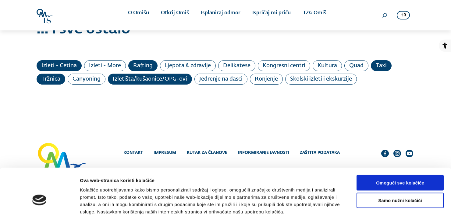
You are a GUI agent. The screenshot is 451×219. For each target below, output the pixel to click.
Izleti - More (105, 65)
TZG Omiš (309, 15)
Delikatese (236, 65)
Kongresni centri (284, 65)
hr (403, 15)
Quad (356, 65)
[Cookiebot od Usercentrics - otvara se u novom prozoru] (39, 207)
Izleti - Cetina (59, 65)
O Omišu (140, 15)
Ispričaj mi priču (268, 15)
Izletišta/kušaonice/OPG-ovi (150, 79)
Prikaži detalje (315, 207)
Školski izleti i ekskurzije (321, 79)
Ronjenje (266, 79)
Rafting (143, 65)
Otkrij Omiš (175, 15)
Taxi (381, 65)
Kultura (327, 65)
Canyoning (87, 79)
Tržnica (50, 79)
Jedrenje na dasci (221, 79)
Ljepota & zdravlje (188, 65)
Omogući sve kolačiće (400, 153)
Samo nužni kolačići (400, 171)
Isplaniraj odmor (219, 15)
